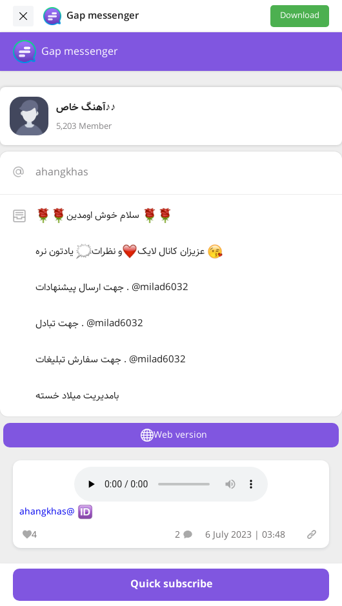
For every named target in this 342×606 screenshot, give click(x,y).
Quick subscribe (171, 584)
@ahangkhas (47, 512)
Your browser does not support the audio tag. (171, 484)
